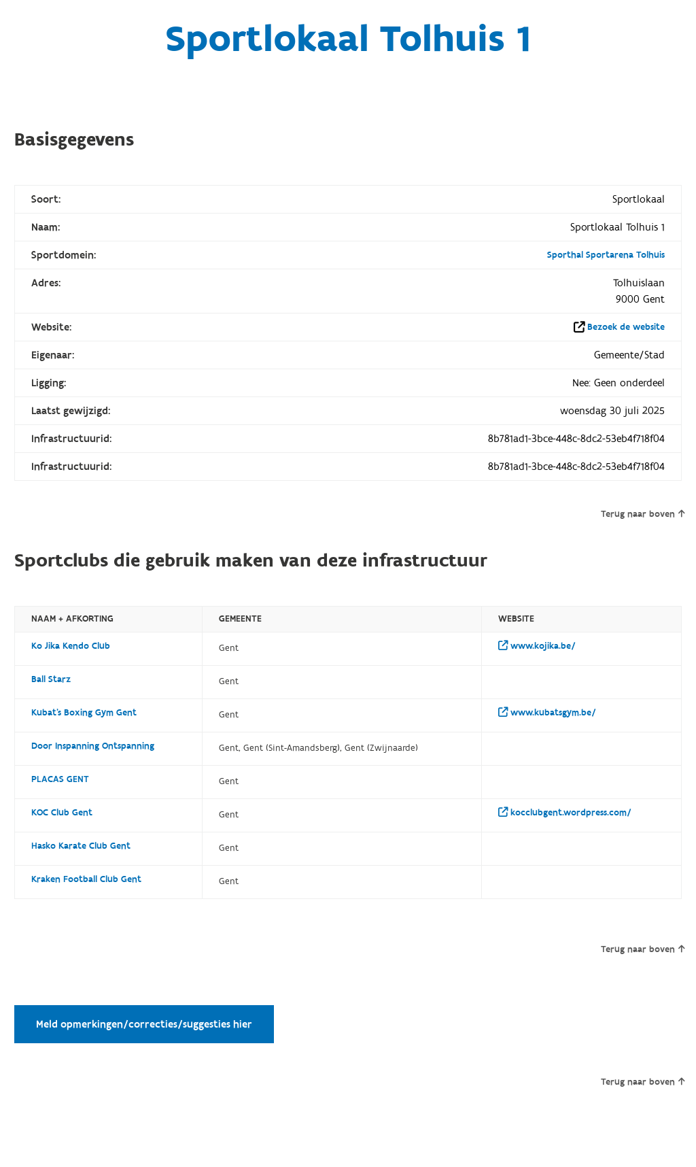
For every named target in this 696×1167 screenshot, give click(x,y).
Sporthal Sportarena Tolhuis (606, 255)
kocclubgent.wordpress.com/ (564, 813)
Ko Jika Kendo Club (70, 646)
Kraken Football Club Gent (86, 879)
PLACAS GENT (60, 779)
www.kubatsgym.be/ (547, 713)
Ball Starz (51, 679)
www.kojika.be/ (537, 646)
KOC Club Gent (61, 813)
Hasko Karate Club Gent (80, 846)
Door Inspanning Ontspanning (92, 746)
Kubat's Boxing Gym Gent (84, 713)
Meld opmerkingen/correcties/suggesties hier (144, 1024)
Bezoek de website (626, 327)
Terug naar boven (642, 514)
